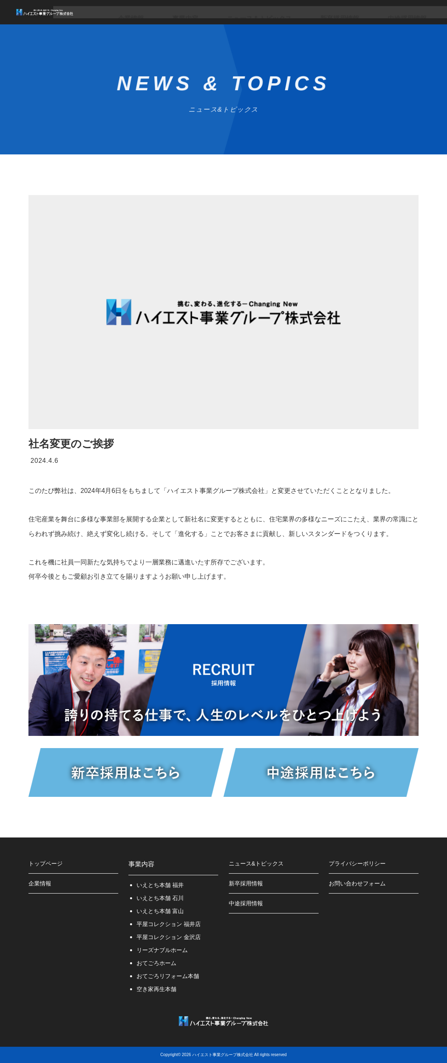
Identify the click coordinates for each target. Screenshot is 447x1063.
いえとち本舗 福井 (163, 884)
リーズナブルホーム (166, 949)
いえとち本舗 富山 (163, 910)
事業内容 (195, 12)
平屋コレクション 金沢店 (173, 936)
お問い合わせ (414, 12)
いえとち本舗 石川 (163, 897)
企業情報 (156, 12)
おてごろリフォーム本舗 (172, 975)
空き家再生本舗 (159, 988)
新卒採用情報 (313, 12)
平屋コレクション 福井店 (173, 923)
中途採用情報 (363, 12)
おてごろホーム (159, 962)
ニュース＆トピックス (251, 12)
